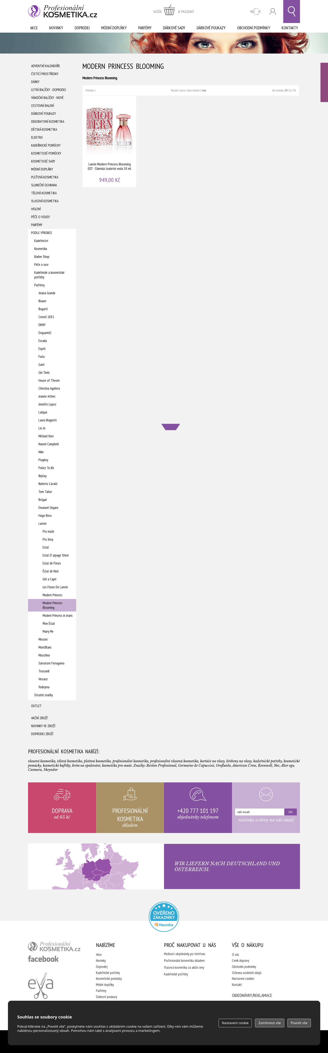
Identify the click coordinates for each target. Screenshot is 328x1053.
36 (294, 90)
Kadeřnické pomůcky (45, 145)
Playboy (43, 460)
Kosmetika (40, 248)
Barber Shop (41, 256)
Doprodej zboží (42, 734)
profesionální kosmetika (54, 946)
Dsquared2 (44, 332)
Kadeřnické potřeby (108, 972)
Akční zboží (39, 718)
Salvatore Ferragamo (51, 663)
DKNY (41, 324)
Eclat (46, 547)
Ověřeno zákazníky (324, 82)
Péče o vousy (40, 217)
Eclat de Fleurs (52, 563)
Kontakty (290, 28)
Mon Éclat (49, 623)
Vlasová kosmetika (45, 201)
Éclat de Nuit (51, 571)
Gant (41, 364)
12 (290, 90)
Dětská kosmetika (44, 129)
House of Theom (49, 380)
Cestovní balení (42, 105)
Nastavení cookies (243, 978)
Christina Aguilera (49, 388)
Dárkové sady (174, 28)
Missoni (42, 639)
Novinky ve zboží (43, 726)
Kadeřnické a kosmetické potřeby (49, 274)
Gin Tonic (44, 372)
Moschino (44, 655)
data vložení (193, 90)
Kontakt (237, 984)
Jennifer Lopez (47, 404)
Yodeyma (43, 687)
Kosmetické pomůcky (46, 153)
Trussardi (43, 671)
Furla (41, 356)
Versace (43, 679)
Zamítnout (269, 1023)
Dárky (35, 81)
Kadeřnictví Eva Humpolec (40, 985)
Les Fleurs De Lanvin (55, 587)
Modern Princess (52, 595)
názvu (182, 90)
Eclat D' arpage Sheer (56, 555)
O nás (235, 954)
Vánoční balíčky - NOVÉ (47, 97)
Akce (34, 28)
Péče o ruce (41, 264)
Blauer (42, 301)
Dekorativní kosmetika (47, 121)
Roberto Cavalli (47, 483)
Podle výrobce (41, 232)
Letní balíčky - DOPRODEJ (48, 89)
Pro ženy (48, 539)
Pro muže (48, 531)
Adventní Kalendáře (45, 66)
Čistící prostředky (44, 74)
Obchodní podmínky (253, 28)
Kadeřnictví (41, 240)
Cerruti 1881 (46, 317)
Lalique (42, 412)
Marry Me (48, 631)
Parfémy (144, 28)
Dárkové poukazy (211, 28)
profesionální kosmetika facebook (43, 959)
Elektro (37, 137)
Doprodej (82, 28)
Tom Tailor (45, 491)
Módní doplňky (114, 28)
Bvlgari (42, 499)
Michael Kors (46, 436)
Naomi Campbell (48, 444)
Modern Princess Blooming (52, 605)
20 (285, 90)
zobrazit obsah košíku (174, 11)
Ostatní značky (43, 695)
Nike (41, 452)
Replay (42, 475)
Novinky (56, 28)
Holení (36, 209)
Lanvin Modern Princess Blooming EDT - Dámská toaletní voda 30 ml (109, 141)
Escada (42, 340)
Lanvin (42, 523)
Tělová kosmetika (44, 193)
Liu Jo (41, 428)
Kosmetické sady (43, 161)
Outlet (36, 706)
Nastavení (235, 1023)
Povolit (299, 1023)
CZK (256, 11)
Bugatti (43, 309)
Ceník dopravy (240, 960)
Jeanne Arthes (46, 396)
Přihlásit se (272, 11)
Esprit (42, 348)
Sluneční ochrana (44, 185)
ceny (203, 90)
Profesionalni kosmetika (164, 917)
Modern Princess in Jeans (58, 615)
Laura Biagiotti (47, 420)
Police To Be (46, 468)
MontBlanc (45, 647)
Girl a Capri (49, 579)
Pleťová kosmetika (44, 177)
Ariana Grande (46, 293)
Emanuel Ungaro (48, 507)
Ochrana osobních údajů (246, 972)
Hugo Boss (45, 515)
